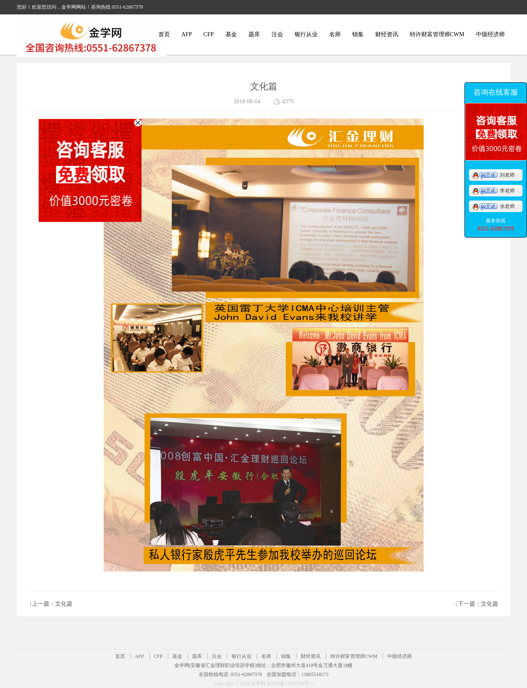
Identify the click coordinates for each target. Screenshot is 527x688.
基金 (231, 34)
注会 (277, 34)
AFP (186, 34)
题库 (254, 34)
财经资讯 (386, 34)
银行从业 (306, 34)
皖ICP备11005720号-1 (290, 683)
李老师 (493, 191)
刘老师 (493, 175)
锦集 (358, 34)
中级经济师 (490, 34)
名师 (335, 34)
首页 (164, 34)
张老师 (493, 206)
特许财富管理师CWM (437, 34)
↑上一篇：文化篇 (50, 604)
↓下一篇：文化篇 (476, 604)
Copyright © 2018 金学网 (240, 683)
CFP (209, 34)
